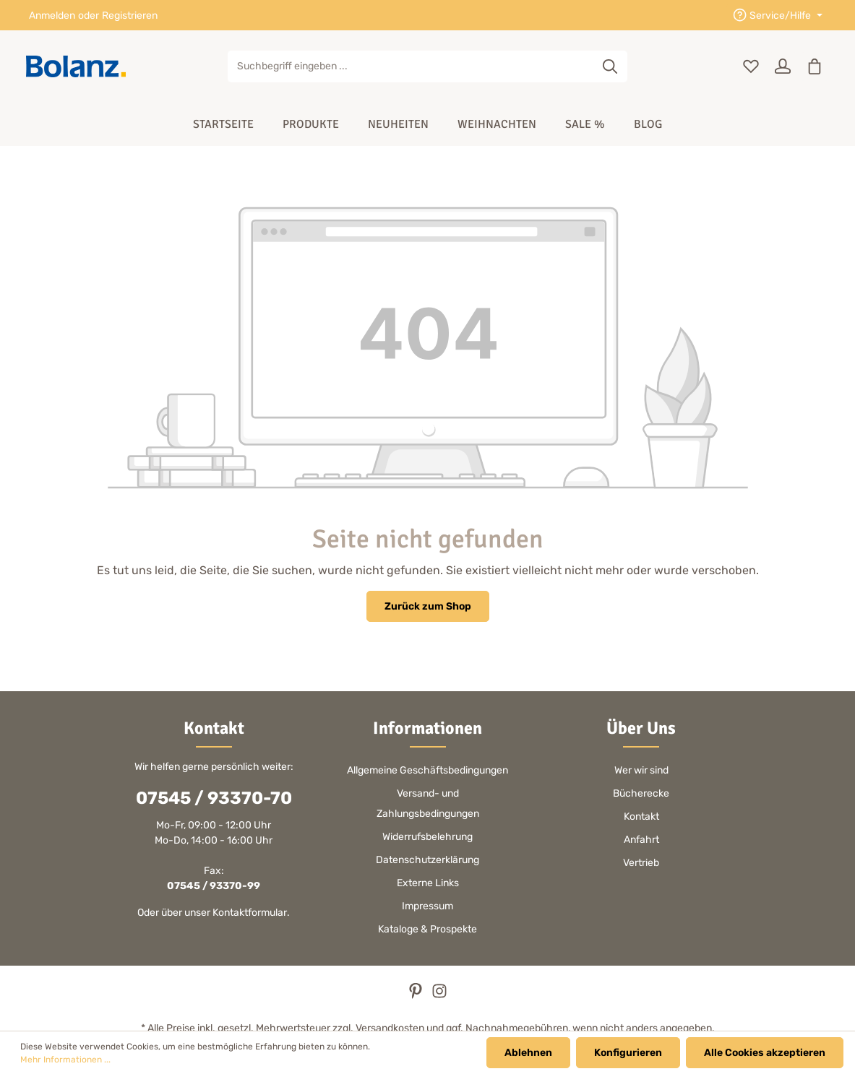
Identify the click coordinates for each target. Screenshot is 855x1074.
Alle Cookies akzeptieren (764, 1053)
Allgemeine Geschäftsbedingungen (427, 770)
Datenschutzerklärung (427, 860)
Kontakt (641, 816)
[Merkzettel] (750, 66)
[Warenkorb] (814, 66)
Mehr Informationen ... (65, 1059)
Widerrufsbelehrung (427, 837)
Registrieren (130, 15)
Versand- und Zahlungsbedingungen (428, 803)
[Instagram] (439, 995)
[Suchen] (610, 66)
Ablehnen (528, 1053)
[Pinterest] (417, 995)
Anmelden (52, 15)
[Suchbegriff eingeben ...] (411, 66)
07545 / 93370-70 (214, 798)
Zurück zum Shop (427, 606)
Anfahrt (641, 839)
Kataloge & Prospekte (427, 929)
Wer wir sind (641, 770)
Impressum (427, 906)
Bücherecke (641, 793)
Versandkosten (390, 1028)
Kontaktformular (249, 912)
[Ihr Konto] (782, 66)
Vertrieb (641, 863)
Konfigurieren (628, 1053)
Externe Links (428, 883)
